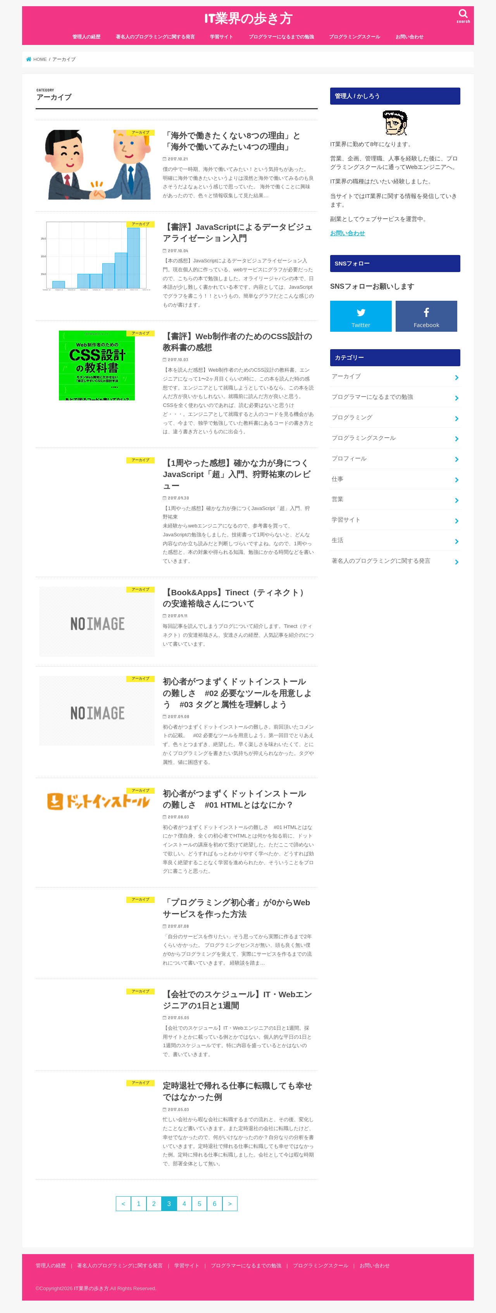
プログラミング (352, 417)
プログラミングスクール (354, 37)
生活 (337, 540)
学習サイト (221, 37)
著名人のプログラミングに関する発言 (155, 37)
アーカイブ (346, 376)
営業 (337, 499)
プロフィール (349, 458)
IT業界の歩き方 (248, 18)
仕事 (337, 479)
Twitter (360, 325)
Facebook (426, 325)
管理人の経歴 (86, 37)
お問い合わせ (410, 37)
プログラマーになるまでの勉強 (281, 37)
